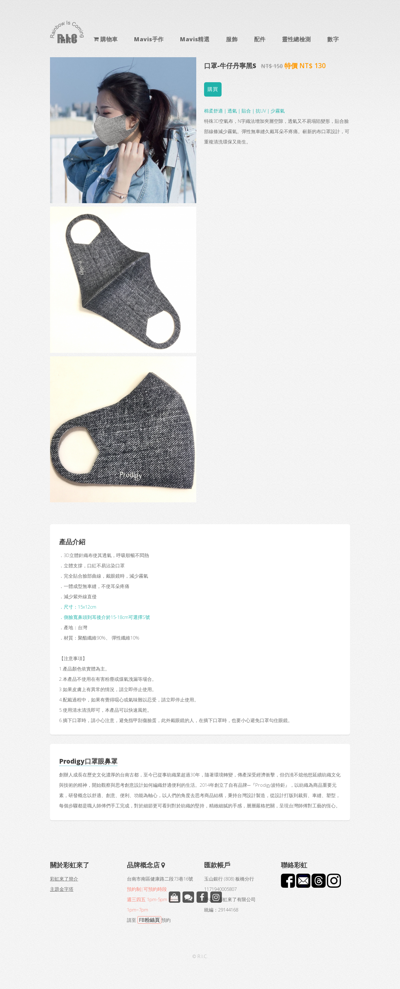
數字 (333, 39)
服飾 (232, 39)
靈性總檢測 (296, 39)
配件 (260, 39)
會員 (71, 39)
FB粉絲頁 (149, 919)
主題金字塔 (61, 889)
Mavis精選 (194, 39)
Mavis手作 (148, 39)
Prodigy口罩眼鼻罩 (88, 761)
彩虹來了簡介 (64, 879)
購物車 (108, 39)
